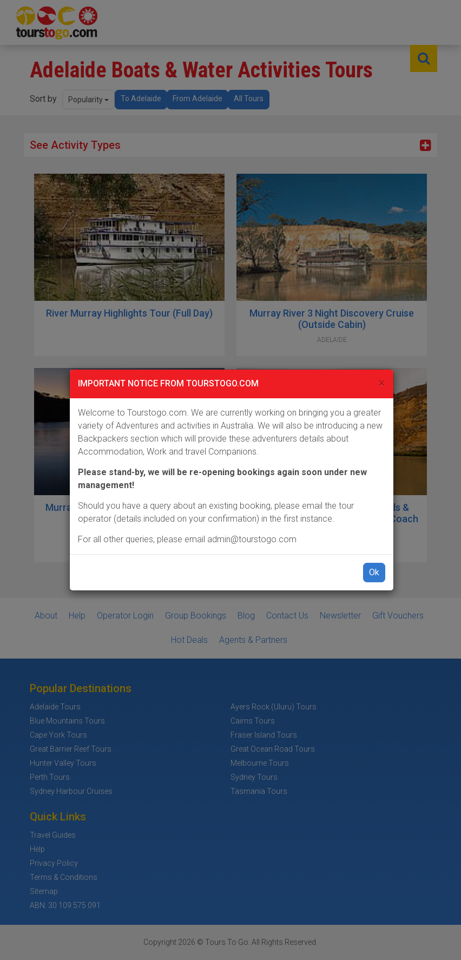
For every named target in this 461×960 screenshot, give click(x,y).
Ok (374, 572)
